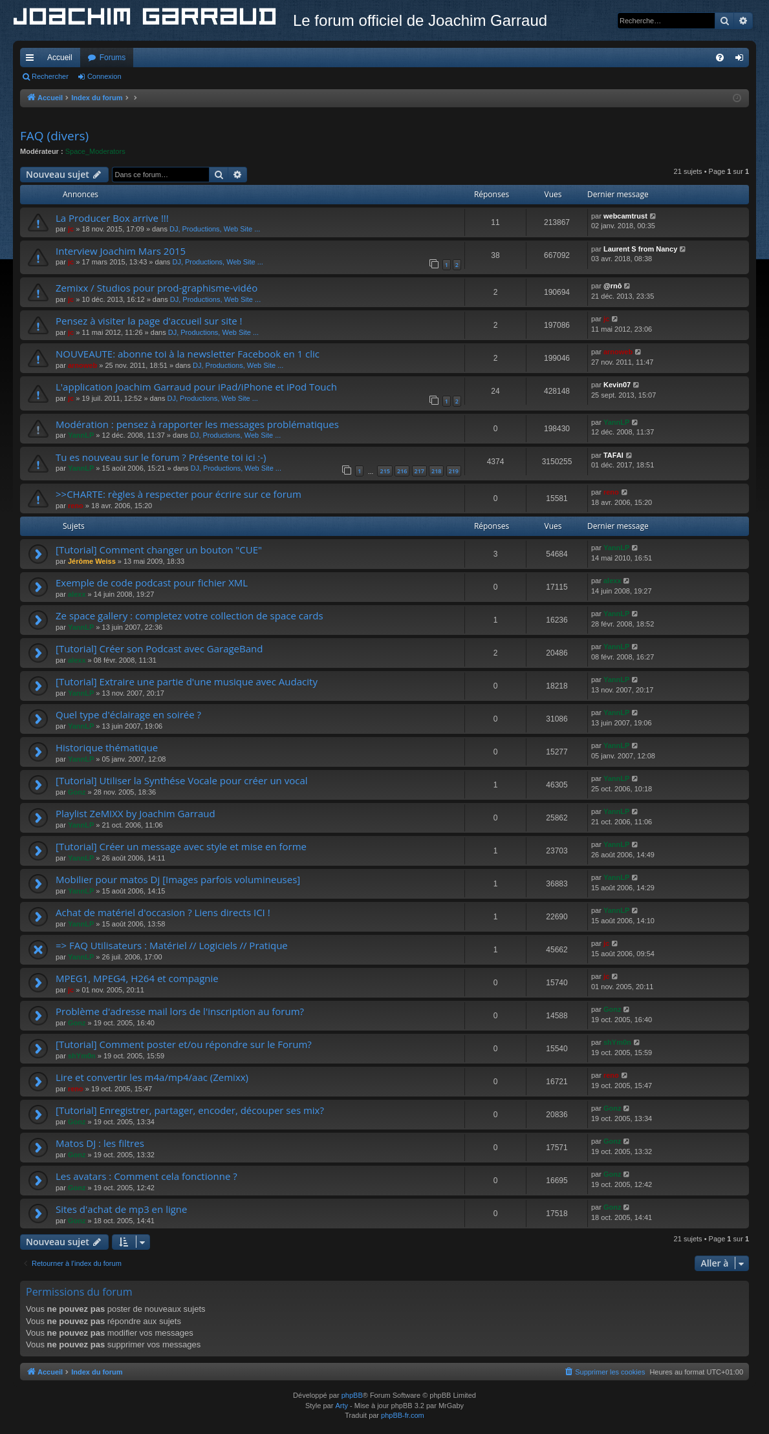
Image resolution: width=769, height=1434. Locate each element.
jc (71, 229)
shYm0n (82, 1056)
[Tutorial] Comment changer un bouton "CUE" (159, 549)
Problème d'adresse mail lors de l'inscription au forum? (180, 1011)
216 (402, 471)
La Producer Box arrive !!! (112, 217)
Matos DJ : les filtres (100, 1143)
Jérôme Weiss (92, 561)
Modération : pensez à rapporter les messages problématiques (197, 424)
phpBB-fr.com (402, 1415)
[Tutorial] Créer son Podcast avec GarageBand (159, 648)
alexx (77, 594)
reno (75, 505)
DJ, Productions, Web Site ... (214, 229)
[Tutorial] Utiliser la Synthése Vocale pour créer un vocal (182, 780)
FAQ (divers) (54, 135)
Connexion (104, 76)
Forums (113, 57)
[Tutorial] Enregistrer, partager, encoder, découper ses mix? (190, 1110)
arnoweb (82, 365)
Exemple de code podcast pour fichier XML (152, 582)
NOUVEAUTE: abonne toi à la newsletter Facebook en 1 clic (188, 353)
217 (419, 471)
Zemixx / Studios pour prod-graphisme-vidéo (156, 287)
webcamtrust (625, 216)
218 (436, 471)
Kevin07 (617, 385)
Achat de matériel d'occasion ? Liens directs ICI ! (163, 912)
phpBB (352, 1395)
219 (454, 471)
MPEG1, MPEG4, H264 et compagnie (137, 978)
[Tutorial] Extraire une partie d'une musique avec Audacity (187, 681)
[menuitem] (720, 57)
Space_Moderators (95, 151)
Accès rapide (32, 60)
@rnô (612, 286)
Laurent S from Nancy (640, 249)
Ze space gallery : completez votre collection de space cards (189, 615)
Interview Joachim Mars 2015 (121, 250)
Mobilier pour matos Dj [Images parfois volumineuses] (178, 879)
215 (384, 471)
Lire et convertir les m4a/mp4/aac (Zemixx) (152, 1077)
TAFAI (613, 455)
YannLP (81, 435)
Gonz (77, 792)
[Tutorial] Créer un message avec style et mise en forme (181, 846)
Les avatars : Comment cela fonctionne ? (146, 1176)
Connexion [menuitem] (742, 60)
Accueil (59, 57)
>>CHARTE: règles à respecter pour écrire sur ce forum (178, 493)
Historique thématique (107, 747)
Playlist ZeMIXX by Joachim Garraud (135, 813)
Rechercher (50, 76)
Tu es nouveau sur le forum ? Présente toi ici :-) (161, 457)
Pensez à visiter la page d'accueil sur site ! (149, 320)
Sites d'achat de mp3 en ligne (121, 1209)
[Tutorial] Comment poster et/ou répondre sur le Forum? (184, 1044)
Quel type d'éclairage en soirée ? (128, 714)
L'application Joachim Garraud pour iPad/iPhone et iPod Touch (196, 386)
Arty (341, 1405)
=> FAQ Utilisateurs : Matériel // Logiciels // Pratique (172, 945)
